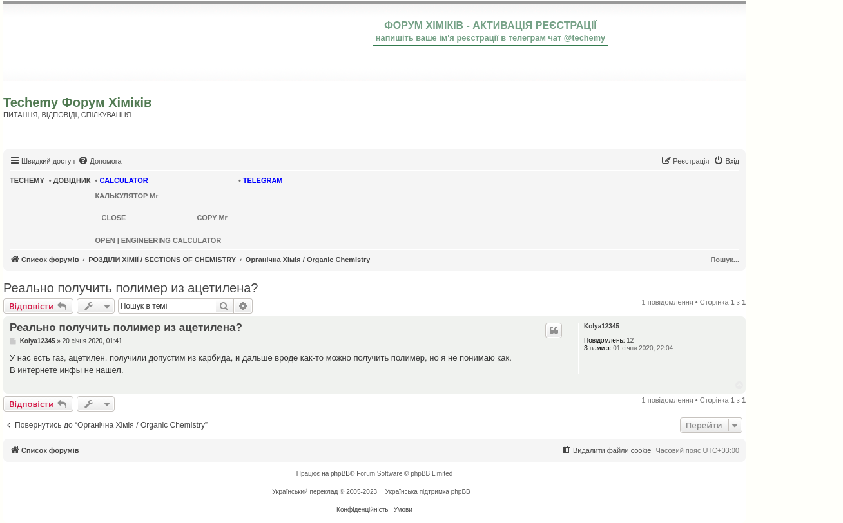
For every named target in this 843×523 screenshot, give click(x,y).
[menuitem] (99, 161)
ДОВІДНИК (72, 180)
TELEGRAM (263, 180)
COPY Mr (212, 218)
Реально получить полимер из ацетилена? (130, 288)
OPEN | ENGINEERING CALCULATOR (158, 240)
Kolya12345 (601, 326)
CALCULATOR (123, 180)
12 (630, 340)
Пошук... (724, 259)
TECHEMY (27, 180)
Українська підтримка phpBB (427, 491)
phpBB (340, 473)
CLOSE (114, 218)
